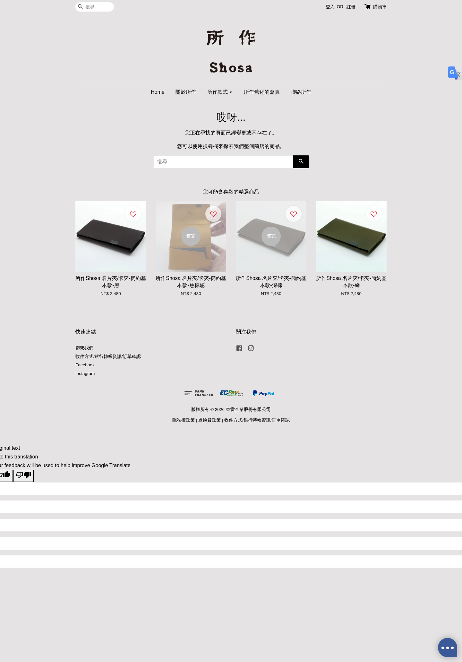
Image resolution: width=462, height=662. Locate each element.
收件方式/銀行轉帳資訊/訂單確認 (108, 356)
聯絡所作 (301, 92)
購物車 (380, 6)
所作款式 (220, 92)
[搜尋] (94, 7)
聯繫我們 (84, 347)
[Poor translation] (23, 476)
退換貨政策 (209, 420)
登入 (330, 6)
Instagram (85, 373)
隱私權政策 (183, 420)
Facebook (85, 364)
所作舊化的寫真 (262, 92)
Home (158, 92)
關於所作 (185, 92)
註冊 (350, 6)
